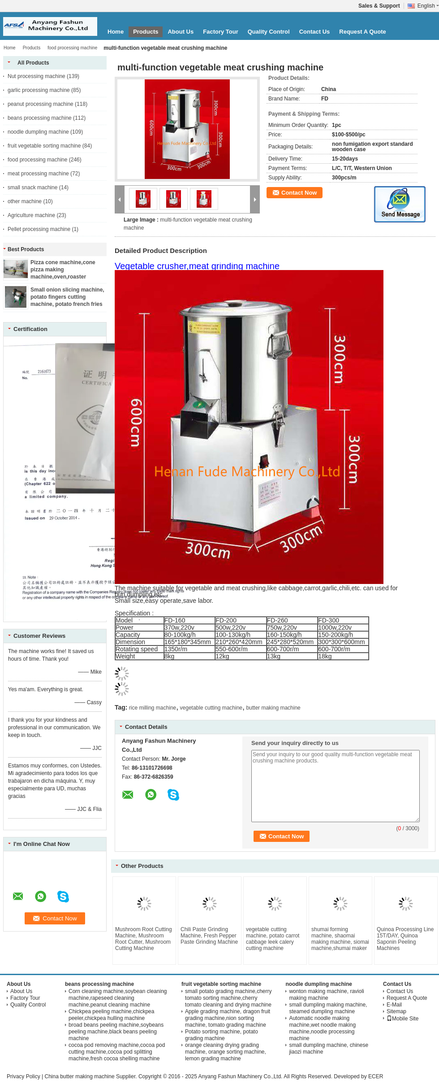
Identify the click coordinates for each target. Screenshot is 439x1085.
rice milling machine (152, 708)
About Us (181, 31)
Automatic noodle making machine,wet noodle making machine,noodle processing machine (322, 1028)
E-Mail (394, 1005)
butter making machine (273, 708)
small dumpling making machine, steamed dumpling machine (328, 1008)
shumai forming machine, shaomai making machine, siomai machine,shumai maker (340, 938)
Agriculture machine (31, 215)
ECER (375, 1076)
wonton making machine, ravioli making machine (326, 994)
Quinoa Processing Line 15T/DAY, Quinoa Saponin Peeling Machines (405, 938)
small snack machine (32, 187)
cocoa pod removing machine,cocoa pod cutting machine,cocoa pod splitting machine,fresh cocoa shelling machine (117, 1052)
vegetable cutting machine (211, 708)
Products (145, 31)
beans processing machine (40, 118)
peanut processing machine (40, 104)
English (428, 6)
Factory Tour (220, 31)
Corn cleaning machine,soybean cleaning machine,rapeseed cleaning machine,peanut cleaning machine (118, 998)
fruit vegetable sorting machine (44, 146)
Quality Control (269, 31)
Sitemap (396, 1011)
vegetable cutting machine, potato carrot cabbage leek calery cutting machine (272, 938)
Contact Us (314, 31)
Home (116, 31)
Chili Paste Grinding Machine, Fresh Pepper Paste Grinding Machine (209, 935)
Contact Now (299, 192)
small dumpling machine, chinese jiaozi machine (328, 1048)
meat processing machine (38, 173)
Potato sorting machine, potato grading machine (221, 1034)
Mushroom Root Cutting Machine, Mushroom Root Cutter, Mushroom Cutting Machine (143, 938)
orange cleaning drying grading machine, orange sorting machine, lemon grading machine (225, 1052)
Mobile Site (402, 1018)
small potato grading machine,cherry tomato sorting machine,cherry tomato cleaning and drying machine (228, 998)
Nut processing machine (36, 76)
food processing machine (72, 47)
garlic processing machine (39, 90)
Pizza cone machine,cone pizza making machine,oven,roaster (62, 269)
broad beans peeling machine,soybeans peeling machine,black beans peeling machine (116, 1031)
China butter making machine (79, 1076)
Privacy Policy (23, 1076)
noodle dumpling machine (38, 132)
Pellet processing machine (39, 229)
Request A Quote (362, 31)
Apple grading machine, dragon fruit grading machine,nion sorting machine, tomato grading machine (227, 1018)
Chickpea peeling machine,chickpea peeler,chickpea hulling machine (111, 1014)
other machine (25, 201)
